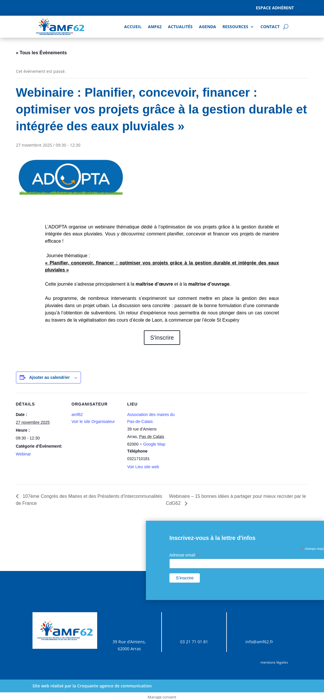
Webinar (23, 454)
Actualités (180, 26)
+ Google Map (152, 444)
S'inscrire (162, 337)
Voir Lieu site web (143, 466)
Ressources (235, 26)
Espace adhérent (275, 7)
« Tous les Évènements (41, 52)
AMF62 (155, 26)
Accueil (133, 26)
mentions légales (274, 662)
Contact (270, 26)
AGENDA (207, 26)
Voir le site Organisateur (93, 421)
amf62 (77, 414)
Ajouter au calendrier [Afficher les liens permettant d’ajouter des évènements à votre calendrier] (49, 377)
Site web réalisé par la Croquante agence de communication (92, 686)
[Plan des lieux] (213, 432)
